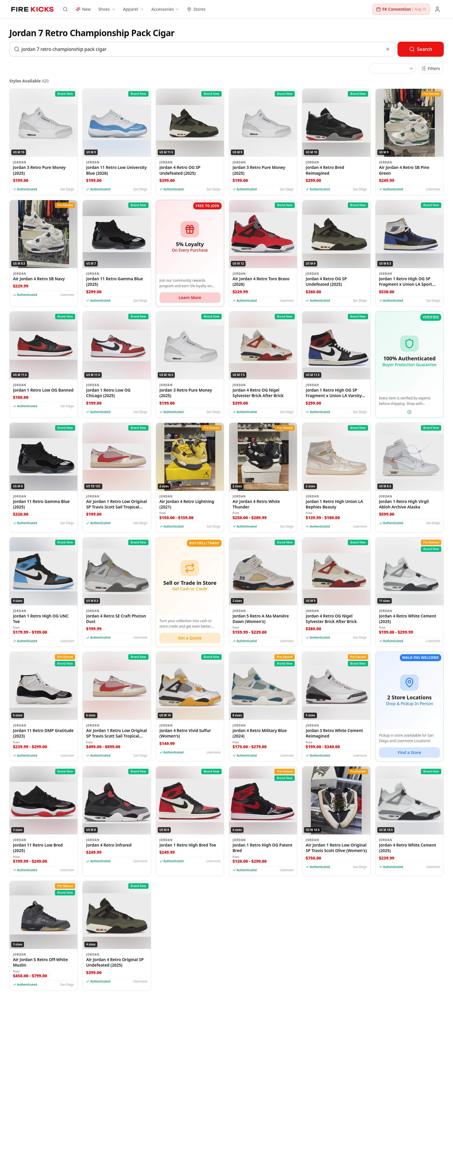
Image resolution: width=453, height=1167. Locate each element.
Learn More (190, 297)
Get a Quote (190, 638)
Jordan (19, 162)
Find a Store (409, 752)
